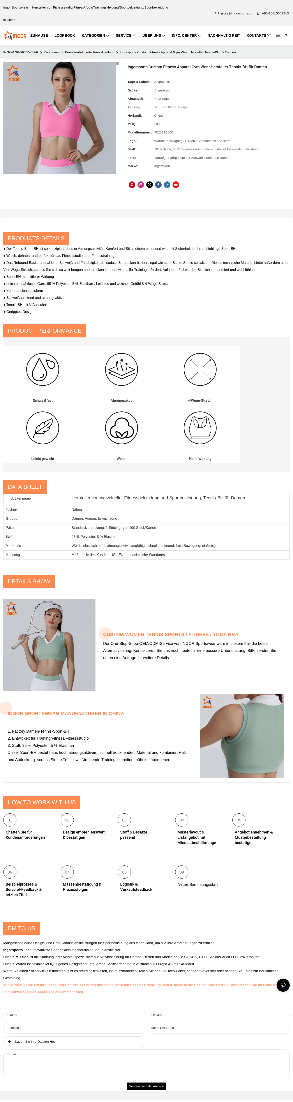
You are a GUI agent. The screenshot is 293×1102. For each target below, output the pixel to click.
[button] (268, 36)
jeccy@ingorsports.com (235, 13)
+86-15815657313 (273, 13)
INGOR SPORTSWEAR (20, 52)
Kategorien (52, 52)
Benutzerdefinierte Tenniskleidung (89, 52)
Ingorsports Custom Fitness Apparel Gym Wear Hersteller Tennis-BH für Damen (178, 52)
